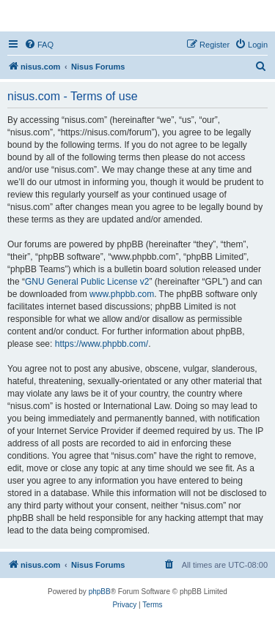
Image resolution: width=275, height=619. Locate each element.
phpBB (100, 592)
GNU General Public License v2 (87, 282)
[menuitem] (39, 44)
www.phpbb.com (121, 294)
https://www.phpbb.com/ (101, 344)
